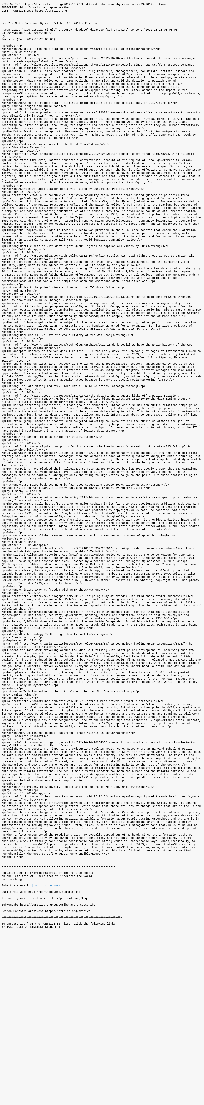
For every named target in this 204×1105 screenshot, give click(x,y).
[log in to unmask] (47, 1051)
